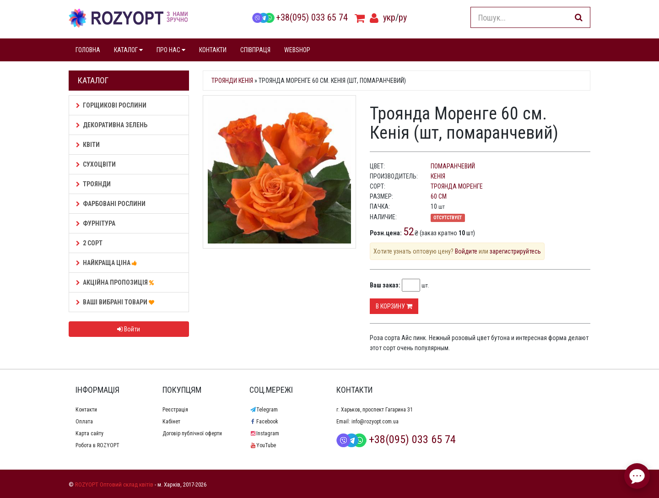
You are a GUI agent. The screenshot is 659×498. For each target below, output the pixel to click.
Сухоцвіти (96, 164)
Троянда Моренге (457, 186)
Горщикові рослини (111, 105)
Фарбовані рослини (111, 203)
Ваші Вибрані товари (116, 302)
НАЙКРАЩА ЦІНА (108, 262)
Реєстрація (175, 409)
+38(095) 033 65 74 (299, 17)
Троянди (93, 184)
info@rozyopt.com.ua (375, 421)
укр (389, 17)
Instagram (264, 433)
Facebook (263, 421)
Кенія (438, 176)
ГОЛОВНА (88, 50)
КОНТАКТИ (213, 50)
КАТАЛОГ (128, 50)
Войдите (466, 251)
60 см (439, 196)
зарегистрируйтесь (515, 251)
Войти (128, 329)
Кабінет (171, 421)
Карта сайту (89, 433)
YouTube (262, 445)
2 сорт (89, 243)
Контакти (86, 409)
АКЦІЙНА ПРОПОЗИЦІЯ (116, 282)
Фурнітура (95, 223)
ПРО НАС (171, 50)
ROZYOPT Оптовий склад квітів (114, 484)
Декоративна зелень (111, 125)
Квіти (88, 144)
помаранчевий (453, 166)
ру (403, 17)
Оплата (84, 421)
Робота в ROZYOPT (97, 445)
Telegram (263, 409)
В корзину (394, 306)
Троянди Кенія (232, 80)
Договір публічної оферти (192, 433)
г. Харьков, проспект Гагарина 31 (374, 409)
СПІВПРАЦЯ (255, 50)
